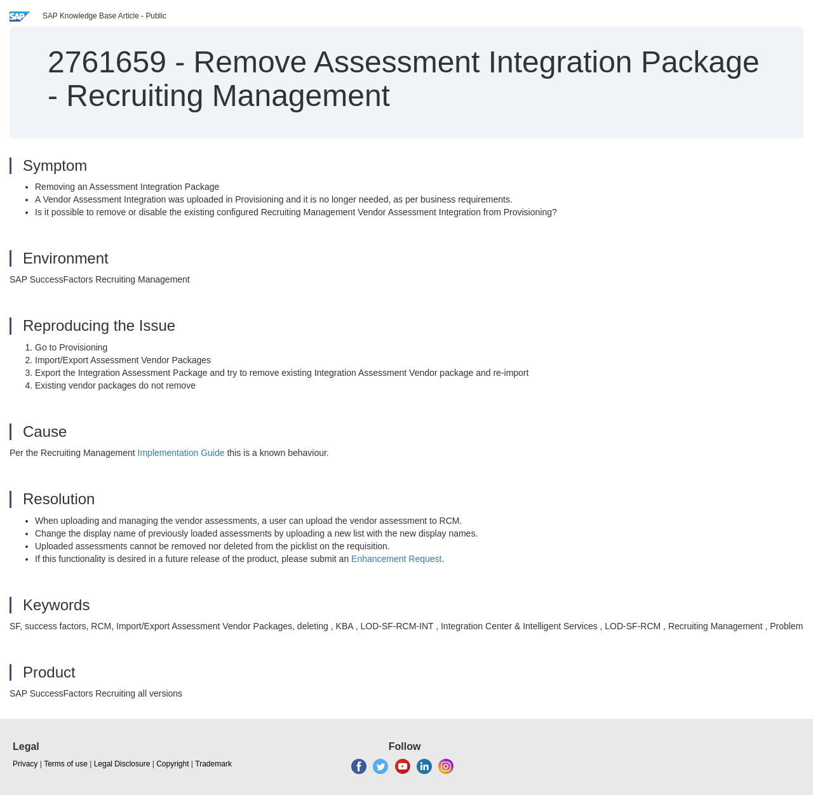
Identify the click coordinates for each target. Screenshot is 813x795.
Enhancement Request (396, 559)
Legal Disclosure (122, 763)
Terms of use (66, 763)
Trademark (213, 763)
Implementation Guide (181, 453)
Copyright (172, 763)
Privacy (25, 763)
